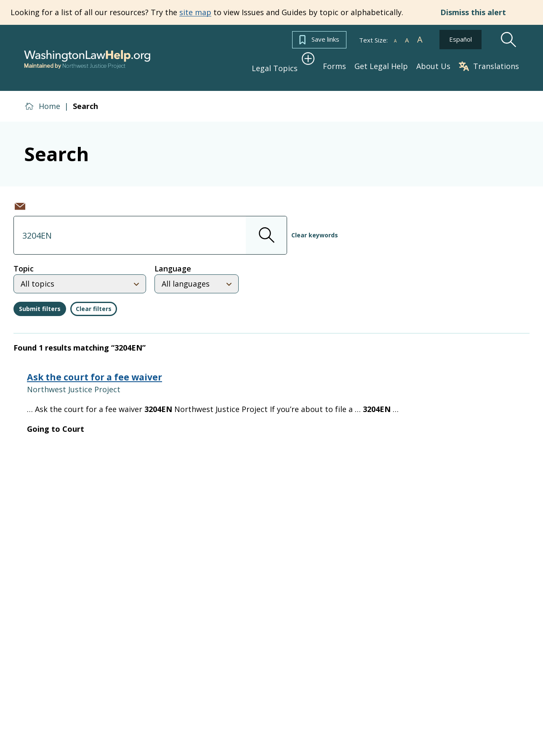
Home (49, 102)
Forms (334, 64)
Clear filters (94, 304)
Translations (489, 64)
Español (460, 39)
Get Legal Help (381, 64)
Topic (23, 264)
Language (172, 264)
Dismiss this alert (473, 12)
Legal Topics (280, 64)
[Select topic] (79, 279)
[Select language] (196, 279)
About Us (433, 64)
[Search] (508, 40)
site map (195, 12)
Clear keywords (314, 231)
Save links (319, 40)
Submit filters (40, 304)
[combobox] (150, 231)
